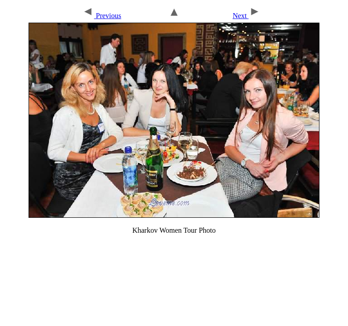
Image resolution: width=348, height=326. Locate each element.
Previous (101, 15)
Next (246, 15)
